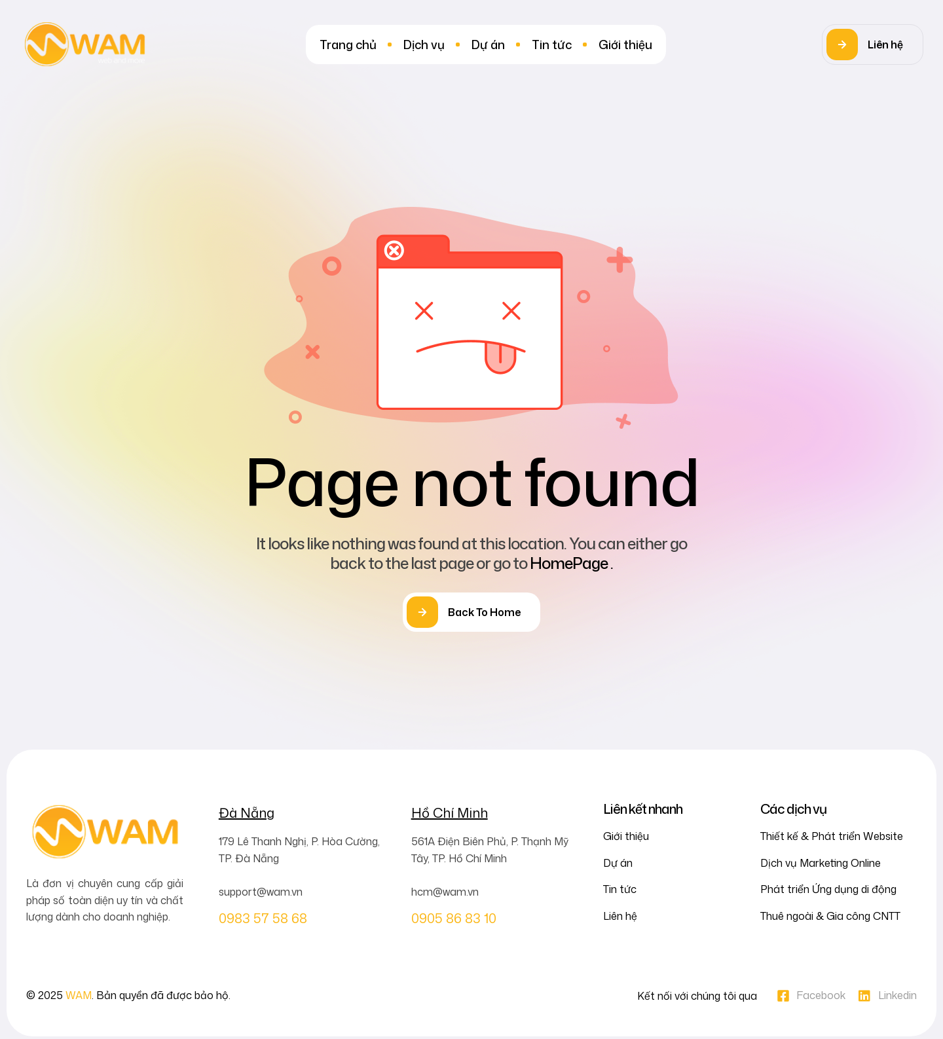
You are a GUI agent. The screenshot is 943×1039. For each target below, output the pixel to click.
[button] (872, 44)
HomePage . (571, 563)
